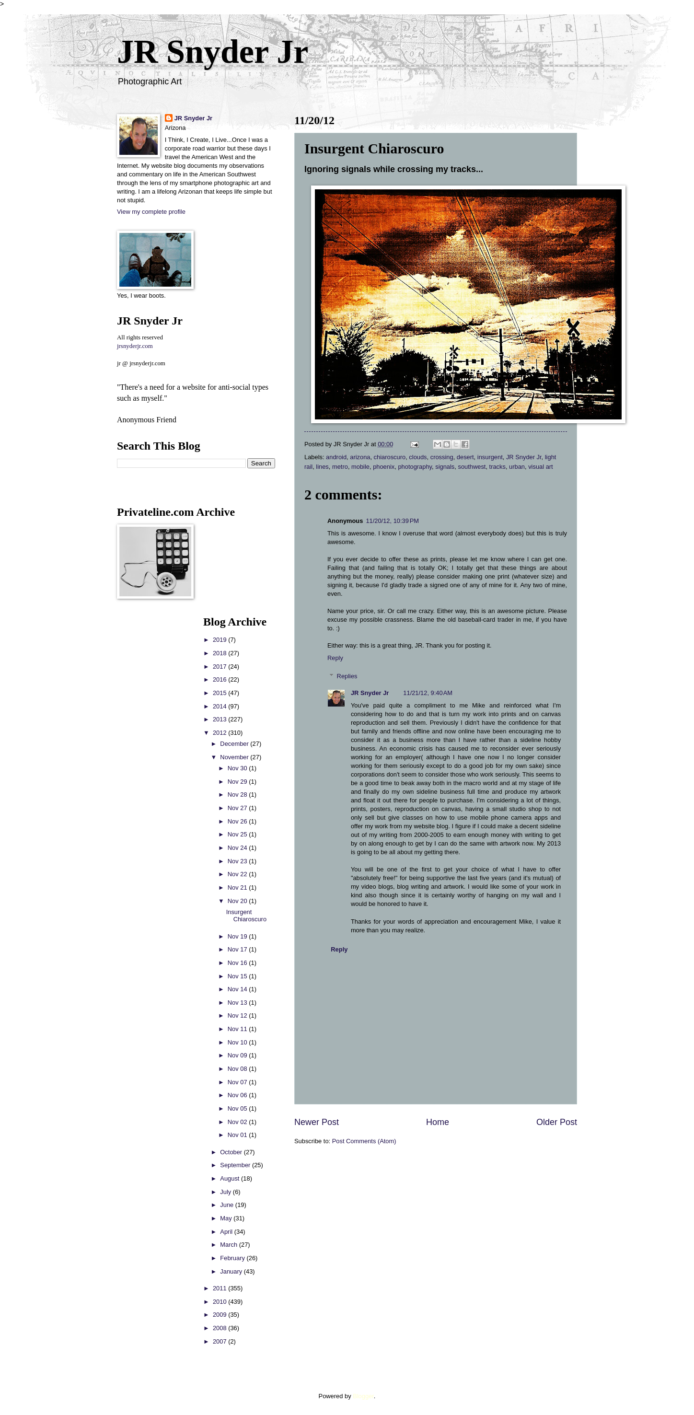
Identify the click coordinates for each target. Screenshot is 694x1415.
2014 (220, 706)
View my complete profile (151, 211)
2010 (220, 1301)
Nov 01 (238, 1134)
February (233, 1258)
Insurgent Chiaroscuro (246, 915)
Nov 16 (238, 962)
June (227, 1204)
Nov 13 (238, 1002)
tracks (497, 466)
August (230, 1178)
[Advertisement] (145, 759)
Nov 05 (238, 1108)
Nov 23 (238, 861)
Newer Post (316, 1122)
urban (517, 466)
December (235, 743)
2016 (220, 679)
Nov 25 (238, 834)
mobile (360, 466)
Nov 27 (238, 808)
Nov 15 (238, 976)
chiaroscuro (390, 457)
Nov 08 (238, 1068)
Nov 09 (238, 1055)
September (236, 1165)
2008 (220, 1328)
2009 (220, 1314)
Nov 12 (238, 1015)
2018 (220, 653)
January (231, 1271)
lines (322, 466)
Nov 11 (238, 1028)
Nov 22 (238, 874)
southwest (472, 466)
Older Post (556, 1122)
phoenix (383, 466)
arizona (360, 457)
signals (444, 466)
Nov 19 (238, 936)
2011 (220, 1288)
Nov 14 (238, 989)
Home (437, 1122)
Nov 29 (238, 781)
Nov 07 (238, 1082)
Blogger (363, 1396)
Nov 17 (238, 949)
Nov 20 (238, 901)
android (336, 457)
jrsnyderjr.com (135, 346)
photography (415, 466)
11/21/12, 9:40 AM (427, 692)
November (235, 757)
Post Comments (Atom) (364, 1141)
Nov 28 (238, 794)
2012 (220, 732)
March (229, 1244)
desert (465, 457)
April (227, 1231)
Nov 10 (238, 1042)
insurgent (490, 457)
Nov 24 (238, 847)
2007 (220, 1341)
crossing (441, 457)
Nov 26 (238, 821)
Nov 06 (238, 1095)
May (226, 1218)
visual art (540, 466)
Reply (335, 657)
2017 (220, 666)
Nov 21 (238, 887)
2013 (220, 719)
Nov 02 (238, 1121)
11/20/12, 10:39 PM (392, 520)
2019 (220, 639)
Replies (347, 676)
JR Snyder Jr (212, 51)
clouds (418, 457)
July (226, 1191)
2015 (220, 692)
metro (340, 466)
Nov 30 (238, 768)
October (231, 1152)
